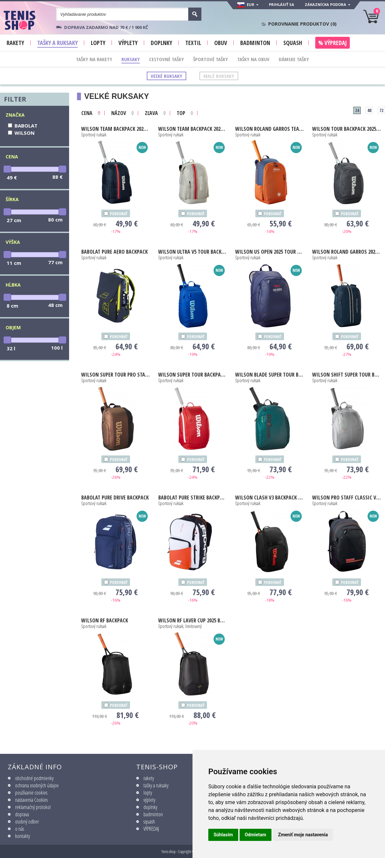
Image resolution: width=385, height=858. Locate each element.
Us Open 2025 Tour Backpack (269, 251)
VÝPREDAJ (151, 828)
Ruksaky (130, 59)
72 (381, 110)
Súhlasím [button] (223, 834)
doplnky (150, 807)
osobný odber (27, 821)
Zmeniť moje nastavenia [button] (303, 834)
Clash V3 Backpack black (269, 497)
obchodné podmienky (34, 778)
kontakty (22, 836)
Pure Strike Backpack (192, 497)
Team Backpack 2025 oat (192, 128)
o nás (19, 828)
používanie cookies (31, 792)
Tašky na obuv (253, 59)
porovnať (118, 214)
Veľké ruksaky (166, 76)
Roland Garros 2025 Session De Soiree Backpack (346, 251)
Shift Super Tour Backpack (346, 374)
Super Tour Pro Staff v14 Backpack (115, 374)
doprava (22, 814)
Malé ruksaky (218, 76)
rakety (148, 778)
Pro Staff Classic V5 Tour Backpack (346, 497)
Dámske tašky (294, 59)
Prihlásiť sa (281, 4)
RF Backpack (104, 620)
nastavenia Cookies (31, 799)
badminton (153, 814)
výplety (149, 799)
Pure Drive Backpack (115, 497)
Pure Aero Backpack (114, 251)
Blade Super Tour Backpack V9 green (269, 374)
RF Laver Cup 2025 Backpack (192, 620)
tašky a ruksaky (155, 785)
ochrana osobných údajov (37, 785)
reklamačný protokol (33, 807)
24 (357, 110)
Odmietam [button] (255, 834)
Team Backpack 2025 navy (115, 128)
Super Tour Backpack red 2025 (192, 374)
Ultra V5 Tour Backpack (192, 251)
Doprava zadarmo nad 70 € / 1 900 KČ (106, 27)
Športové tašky (210, 59)
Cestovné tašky (166, 59)
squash (149, 821)
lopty (147, 792)
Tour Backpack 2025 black (346, 128)
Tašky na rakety (94, 59)
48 (369, 110)
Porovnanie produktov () (302, 24)
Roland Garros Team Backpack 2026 (269, 128)
